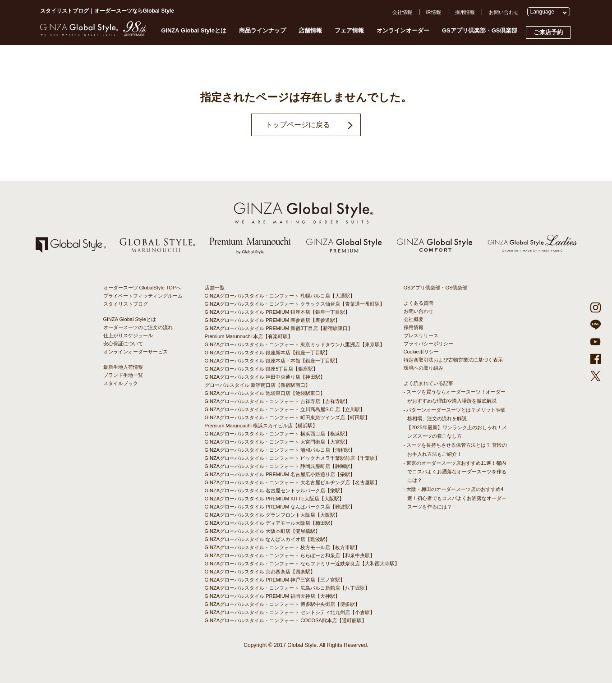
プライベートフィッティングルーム (143, 295)
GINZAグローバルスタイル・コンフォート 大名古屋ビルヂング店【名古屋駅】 (292, 482)
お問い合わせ (504, 12)
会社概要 (413, 319)
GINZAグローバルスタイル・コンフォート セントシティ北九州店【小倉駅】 (290, 612)
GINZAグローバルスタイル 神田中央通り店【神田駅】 (265, 377)
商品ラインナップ (262, 30)
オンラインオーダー (403, 30)
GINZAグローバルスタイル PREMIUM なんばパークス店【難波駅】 (280, 506)
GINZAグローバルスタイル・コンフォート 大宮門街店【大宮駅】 (277, 442)
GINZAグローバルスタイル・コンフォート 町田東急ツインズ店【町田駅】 (287, 417)
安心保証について (123, 343)
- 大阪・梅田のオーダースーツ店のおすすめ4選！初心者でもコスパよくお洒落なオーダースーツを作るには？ (455, 497)
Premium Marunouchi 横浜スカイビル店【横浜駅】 (261, 425)
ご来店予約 (548, 32)
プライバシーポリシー (428, 343)
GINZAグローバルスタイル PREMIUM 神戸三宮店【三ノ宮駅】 (275, 579)
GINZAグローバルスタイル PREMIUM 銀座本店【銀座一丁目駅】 (277, 312)
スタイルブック (120, 383)
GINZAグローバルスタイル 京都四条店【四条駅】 (260, 571)
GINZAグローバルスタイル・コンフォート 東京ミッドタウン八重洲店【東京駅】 (295, 344)
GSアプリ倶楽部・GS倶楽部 (480, 30)
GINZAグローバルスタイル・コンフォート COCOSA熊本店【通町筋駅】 (286, 620)
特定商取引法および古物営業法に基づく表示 (453, 359)
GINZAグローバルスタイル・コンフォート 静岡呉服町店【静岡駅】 (280, 466)
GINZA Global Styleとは (193, 30)
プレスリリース (421, 335)
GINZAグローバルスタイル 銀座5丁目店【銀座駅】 (261, 368)
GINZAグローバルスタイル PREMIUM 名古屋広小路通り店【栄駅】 (280, 474)
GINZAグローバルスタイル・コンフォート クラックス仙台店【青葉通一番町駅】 (295, 304)
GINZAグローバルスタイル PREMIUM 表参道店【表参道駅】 (273, 320)
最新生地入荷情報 (123, 367)
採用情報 (465, 12)
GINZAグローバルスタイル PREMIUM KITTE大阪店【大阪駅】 (275, 498)
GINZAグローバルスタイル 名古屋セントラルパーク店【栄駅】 (275, 490)
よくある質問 (418, 303)
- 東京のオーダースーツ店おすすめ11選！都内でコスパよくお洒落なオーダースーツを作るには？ (455, 471)
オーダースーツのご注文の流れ (138, 327)
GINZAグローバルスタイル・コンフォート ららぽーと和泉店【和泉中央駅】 (290, 555)
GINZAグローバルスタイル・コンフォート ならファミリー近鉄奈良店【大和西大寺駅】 (302, 563)
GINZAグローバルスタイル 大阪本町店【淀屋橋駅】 (263, 531)
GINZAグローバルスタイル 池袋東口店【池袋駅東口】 (265, 393)
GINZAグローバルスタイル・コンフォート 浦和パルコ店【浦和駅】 (280, 450)
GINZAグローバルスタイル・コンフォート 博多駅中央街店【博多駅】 (282, 604)
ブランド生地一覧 (123, 375)
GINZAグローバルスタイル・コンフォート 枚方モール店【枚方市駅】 (282, 547)
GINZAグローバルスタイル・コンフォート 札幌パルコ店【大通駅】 (280, 295)
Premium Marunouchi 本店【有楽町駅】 (249, 336)
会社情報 (402, 12)
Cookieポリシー (421, 351)
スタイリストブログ (125, 304)
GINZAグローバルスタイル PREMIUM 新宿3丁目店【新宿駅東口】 (279, 328)
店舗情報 (310, 30)
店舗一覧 (215, 287)
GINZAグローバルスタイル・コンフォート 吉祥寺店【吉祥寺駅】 (277, 401)
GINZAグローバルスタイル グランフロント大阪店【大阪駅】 (273, 515)
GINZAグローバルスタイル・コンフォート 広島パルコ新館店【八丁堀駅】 (287, 588)
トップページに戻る (297, 124)
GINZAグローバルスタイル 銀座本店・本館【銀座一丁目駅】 (273, 360)
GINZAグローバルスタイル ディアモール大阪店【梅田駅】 (270, 523)
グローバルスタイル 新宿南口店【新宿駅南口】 (257, 385)
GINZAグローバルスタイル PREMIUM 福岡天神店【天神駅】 (273, 596)
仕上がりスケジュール (128, 335)
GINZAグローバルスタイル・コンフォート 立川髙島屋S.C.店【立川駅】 (285, 409)
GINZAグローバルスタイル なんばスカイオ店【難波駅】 (268, 539)
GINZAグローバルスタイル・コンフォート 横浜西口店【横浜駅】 (277, 433)
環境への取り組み (423, 368)
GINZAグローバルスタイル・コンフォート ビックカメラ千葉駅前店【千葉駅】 (292, 458)
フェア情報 (349, 30)
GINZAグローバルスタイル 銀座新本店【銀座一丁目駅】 (268, 352)
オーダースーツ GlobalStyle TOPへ (142, 287)
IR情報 (433, 12)
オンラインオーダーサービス (135, 351)
